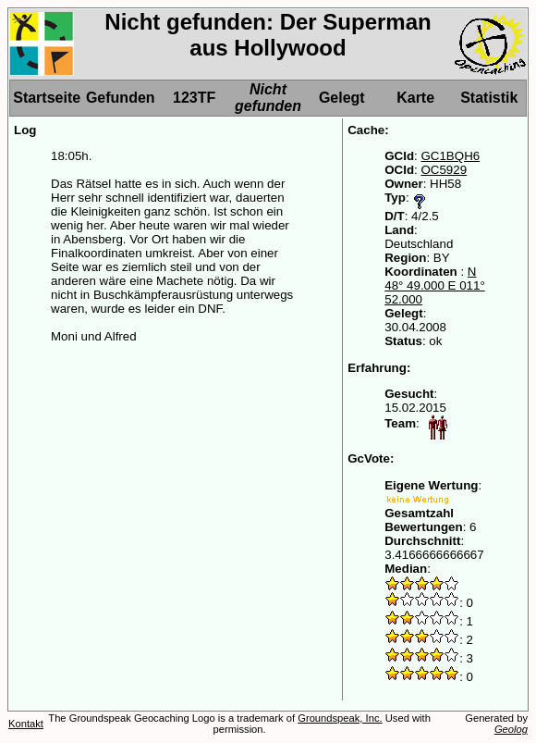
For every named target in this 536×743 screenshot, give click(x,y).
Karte (415, 97)
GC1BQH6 (450, 156)
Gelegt (342, 97)
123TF (194, 97)
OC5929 (443, 170)
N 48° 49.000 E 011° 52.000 (434, 285)
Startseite (46, 97)
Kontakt (25, 723)
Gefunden (120, 97)
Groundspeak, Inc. (340, 718)
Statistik (489, 97)
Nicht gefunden (268, 97)
